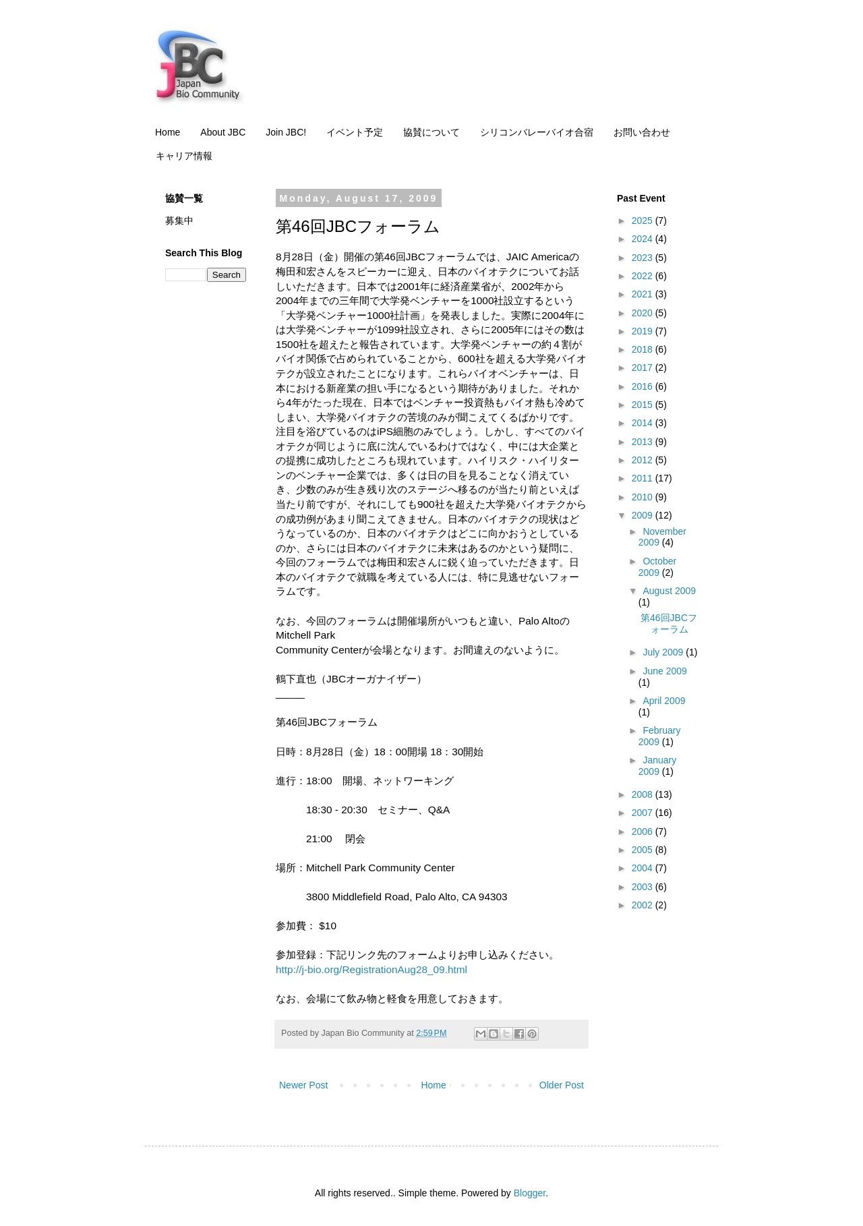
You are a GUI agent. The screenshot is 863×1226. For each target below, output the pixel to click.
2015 (643, 404)
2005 (643, 849)
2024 (643, 238)
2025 (643, 220)
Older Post (561, 1085)
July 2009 (664, 652)
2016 (643, 386)
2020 (643, 313)
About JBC (222, 132)
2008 (643, 794)
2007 (643, 812)
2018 (643, 349)
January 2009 (657, 766)
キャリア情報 (184, 155)
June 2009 (664, 671)
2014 (643, 422)
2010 (643, 497)
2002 (643, 905)
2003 (643, 886)
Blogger (529, 1193)
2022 (643, 275)
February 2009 (659, 736)
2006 (643, 831)
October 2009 (657, 567)
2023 (643, 257)
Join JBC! (286, 132)
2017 (643, 367)
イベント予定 (354, 132)
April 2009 (664, 700)
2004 (643, 868)
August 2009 (669, 590)
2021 (643, 294)
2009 (643, 515)
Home (167, 132)
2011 (643, 478)
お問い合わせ (642, 132)
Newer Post (303, 1085)
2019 (643, 331)
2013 (643, 441)
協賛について (431, 132)
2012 (643, 460)
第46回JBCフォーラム (669, 623)
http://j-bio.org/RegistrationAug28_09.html (371, 969)
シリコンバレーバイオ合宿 (536, 132)
